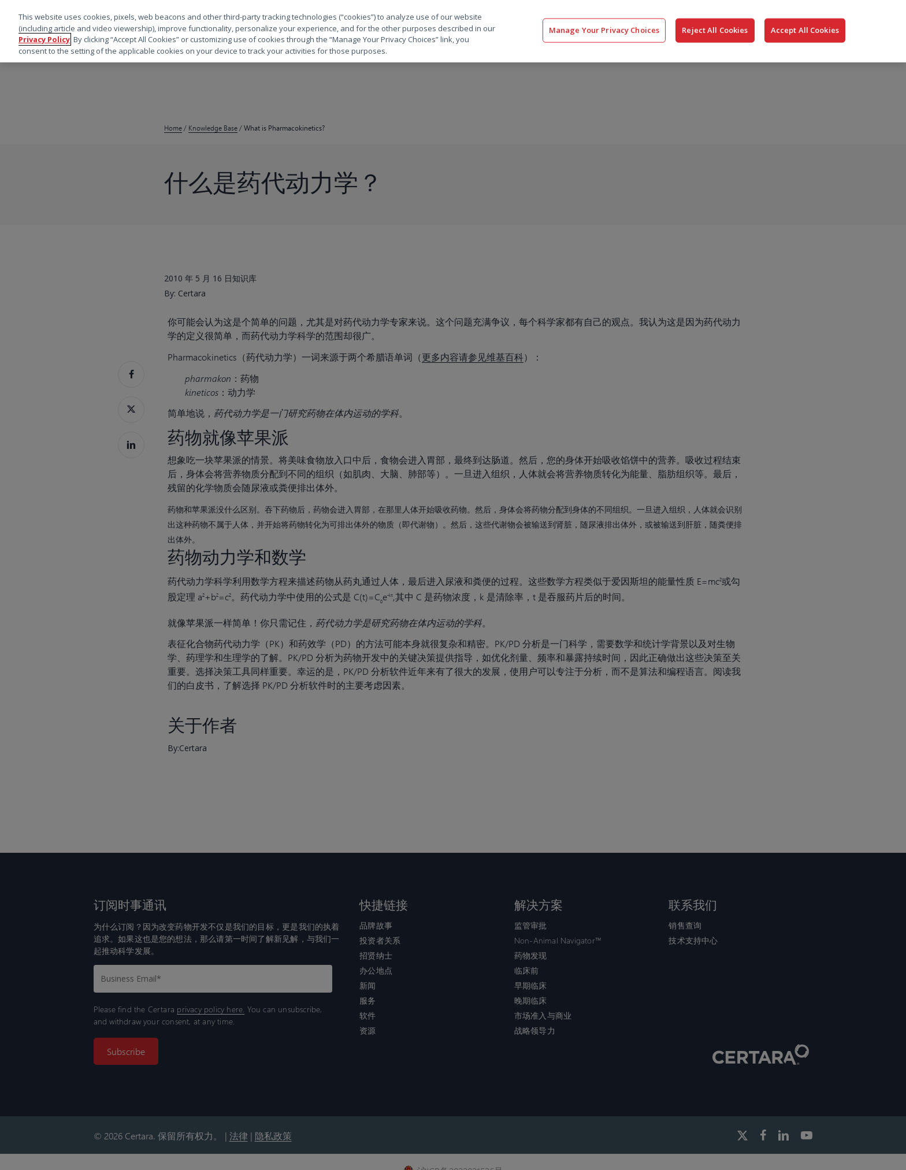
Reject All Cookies (715, 30)
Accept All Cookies (805, 30)
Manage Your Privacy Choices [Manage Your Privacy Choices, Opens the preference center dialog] (604, 30)
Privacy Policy (44, 39)
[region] (453, 31)
